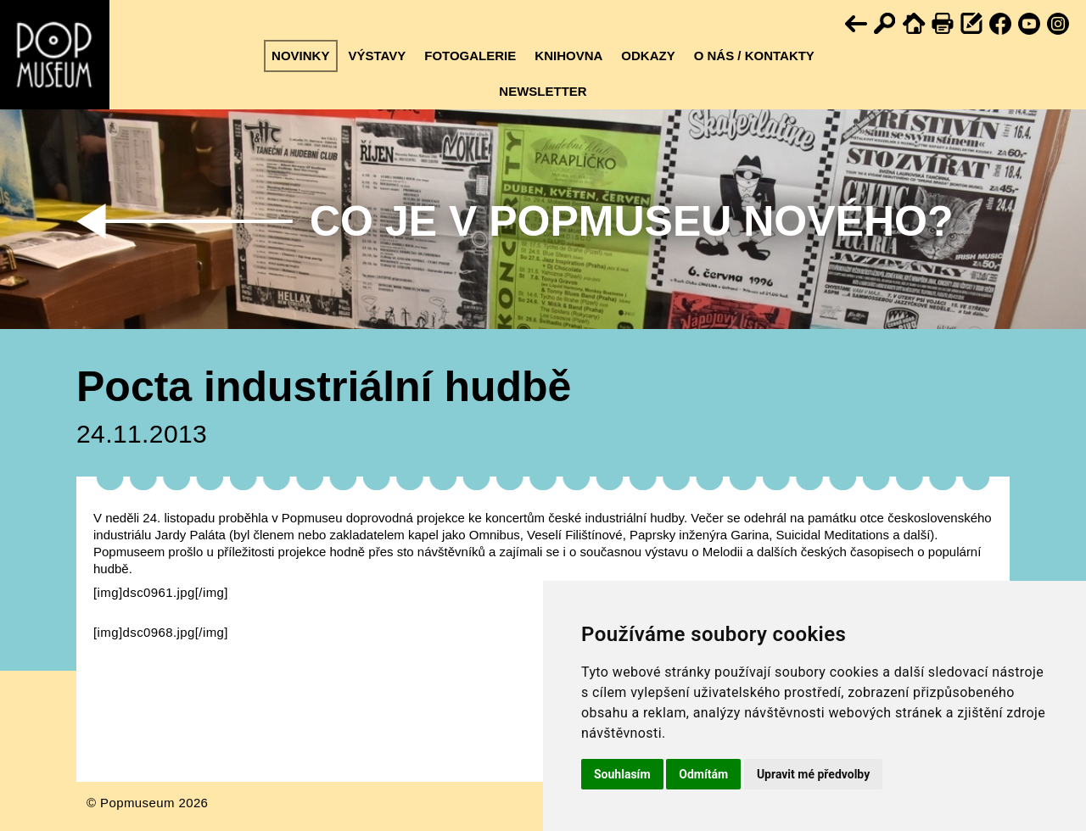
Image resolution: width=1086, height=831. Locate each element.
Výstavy (377, 55)
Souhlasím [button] (622, 774)
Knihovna (568, 55)
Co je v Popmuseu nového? (631, 221)
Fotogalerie (470, 55)
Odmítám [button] (703, 774)
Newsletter (542, 91)
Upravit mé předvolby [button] (813, 774)
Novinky (300, 55)
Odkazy (648, 55)
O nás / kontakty (754, 55)
